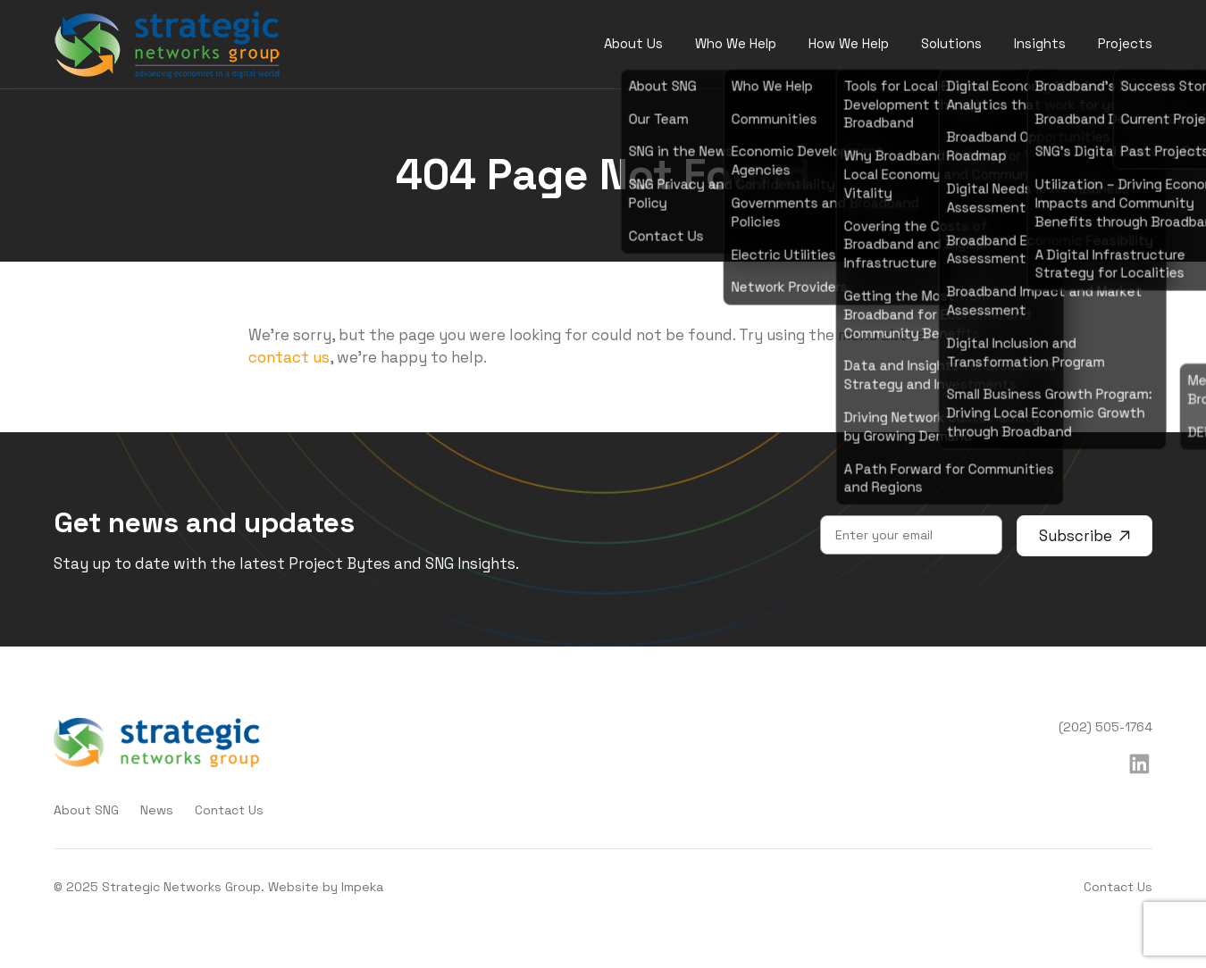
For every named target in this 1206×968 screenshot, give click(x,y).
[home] (167, 44)
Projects (1125, 43)
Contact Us (229, 810)
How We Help (848, 43)
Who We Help (735, 43)
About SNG (86, 810)
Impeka (362, 887)
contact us (289, 357)
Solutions (951, 43)
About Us (633, 43)
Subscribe (1084, 536)
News (156, 810)
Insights (1040, 43)
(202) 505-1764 (1105, 727)
